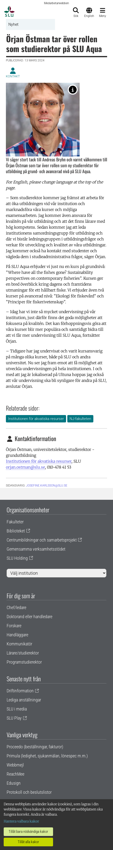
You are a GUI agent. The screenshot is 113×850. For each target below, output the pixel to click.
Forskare (14, 625)
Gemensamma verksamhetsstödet (36, 549)
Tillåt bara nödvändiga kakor (28, 831)
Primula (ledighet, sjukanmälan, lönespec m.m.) (47, 755)
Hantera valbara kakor (21, 821)
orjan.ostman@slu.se (25, 467)
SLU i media (17, 708)
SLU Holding (17, 558)
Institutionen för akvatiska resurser (36, 419)
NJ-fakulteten (80, 419)
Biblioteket (16, 530)
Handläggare (17, 634)
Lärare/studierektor (23, 652)
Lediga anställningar (24, 699)
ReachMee (15, 774)
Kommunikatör (19, 643)
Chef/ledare (16, 607)
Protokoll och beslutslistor (29, 792)
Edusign (14, 783)
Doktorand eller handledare (29, 616)
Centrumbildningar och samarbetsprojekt (42, 540)
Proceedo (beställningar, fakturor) (35, 746)
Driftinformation (20, 690)
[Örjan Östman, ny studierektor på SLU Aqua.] (73, 90)
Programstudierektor (24, 662)
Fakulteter (15, 521)
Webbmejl (15, 764)
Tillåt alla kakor (28, 842)
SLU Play (14, 718)
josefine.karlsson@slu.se (46, 485)
